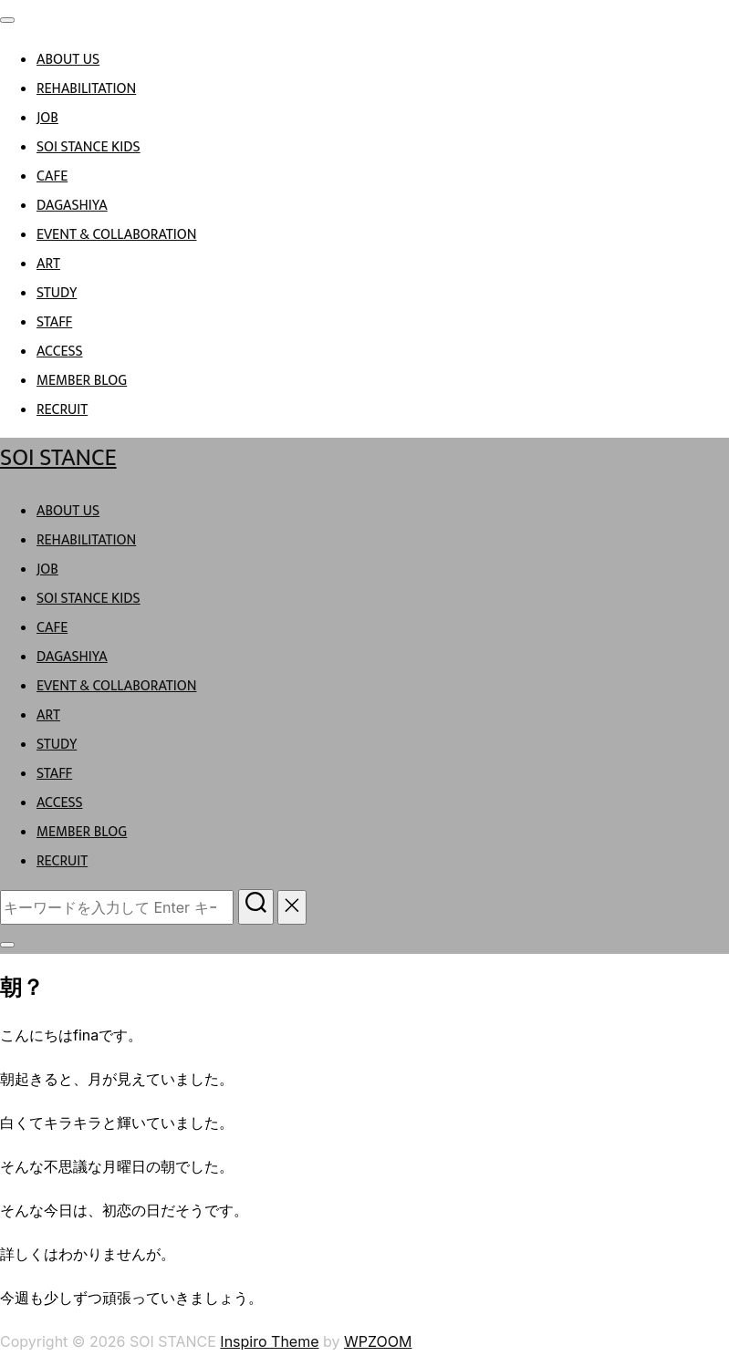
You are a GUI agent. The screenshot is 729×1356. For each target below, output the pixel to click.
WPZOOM (377, 1341)
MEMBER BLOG (81, 380)
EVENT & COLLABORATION (116, 235)
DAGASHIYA (72, 205)
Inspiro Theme (269, 1341)
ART (48, 264)
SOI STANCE (58, 458)
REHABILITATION (86, 89)
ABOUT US (67, 59)
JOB (47, 118)
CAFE (52, 176)
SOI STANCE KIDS (88, 147)
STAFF (54, 322)
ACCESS (59, 351)
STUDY (56, 293)
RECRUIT (62, 410)
